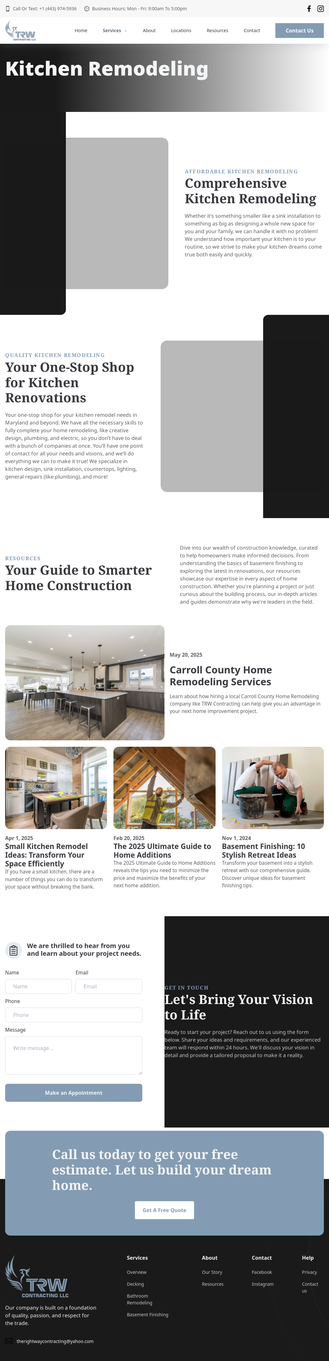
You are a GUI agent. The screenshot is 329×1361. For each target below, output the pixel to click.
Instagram (263, 1284)
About (149, 30)
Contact (252, 30)
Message (73, 1051)
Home (81, 30)
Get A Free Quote (164, 1210)
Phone (73, 1010)
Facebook (262, 1272)
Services (115, 30)
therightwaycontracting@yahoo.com (49, 1341)
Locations (181, 30)
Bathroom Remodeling (139, 1299)
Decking (135, 1284)
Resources (217, 30)
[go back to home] (36, 1276)
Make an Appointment (73, 1092)
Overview (137, 1272)
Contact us (310, 1287)
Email (109, 981)
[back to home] (20, 30)
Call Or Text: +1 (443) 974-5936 (40, 8)
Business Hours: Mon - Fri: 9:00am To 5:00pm (135, 8)
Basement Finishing (147, 1314)
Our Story (212, 1272)
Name (38, 981)
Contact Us (300, 30)
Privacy (309, 1272)
